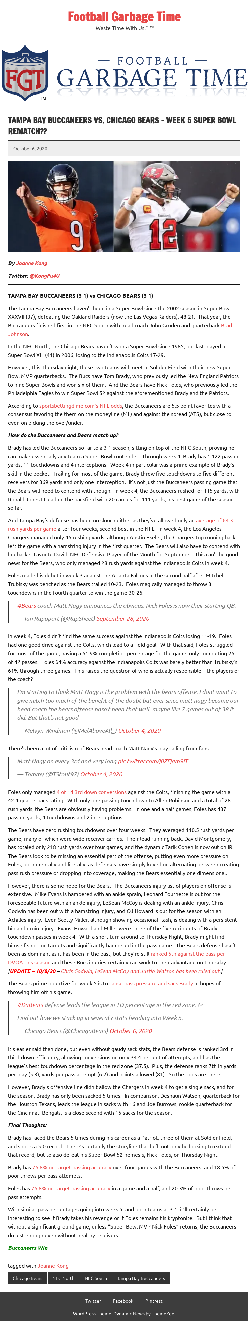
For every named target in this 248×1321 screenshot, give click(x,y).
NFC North (63, 1278)
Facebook (123, 1300)
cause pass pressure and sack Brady (151, 983)
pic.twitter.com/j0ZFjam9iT (153, 761)
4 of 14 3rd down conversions (92, 791)
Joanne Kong (31, 262)
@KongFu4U (44, 275)
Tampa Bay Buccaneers (141, 1278)
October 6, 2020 (130, 1030)
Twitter (93, 1300)
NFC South (96, 1278)
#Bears (26, 605)
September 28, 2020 (122, 618)
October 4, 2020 (139, 730)
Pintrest (154, 1300)
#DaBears (30, 1004)
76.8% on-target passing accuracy (71, 1167)
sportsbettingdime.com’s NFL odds (80, 405)
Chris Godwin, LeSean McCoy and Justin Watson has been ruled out (140, 970)
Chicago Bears (27, 1278)
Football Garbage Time (124, 16)
